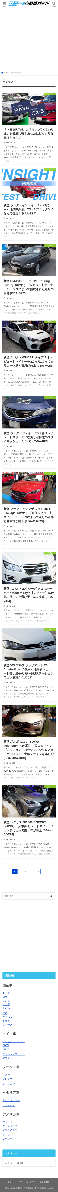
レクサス (7, 1024)
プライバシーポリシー (28, 1182)
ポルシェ (7, 1049)
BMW (5, 1045)
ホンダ (6, 1000)
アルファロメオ (11, 1100)
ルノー (6, 1074)
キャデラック (9, 1125)
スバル (6, 1008)
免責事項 (45, 1182)
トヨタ (6, 992)
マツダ (6, 1004)
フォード (7, 1122)
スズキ (6, 1021)
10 (37, 871)
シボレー (7, 1138)
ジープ (6, 1134)
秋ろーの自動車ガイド (27, 1188)
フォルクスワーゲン (13, 1054)
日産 (4, 996)
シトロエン (8, 1083)
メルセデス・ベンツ (13, 1041)
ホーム (12, 1182)
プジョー (7, 1078)
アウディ (7, 1058)
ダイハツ (7, 1017)
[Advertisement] (29, 39)
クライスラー (9, 1129)
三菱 (4, 1013)
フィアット (8, 1105)
